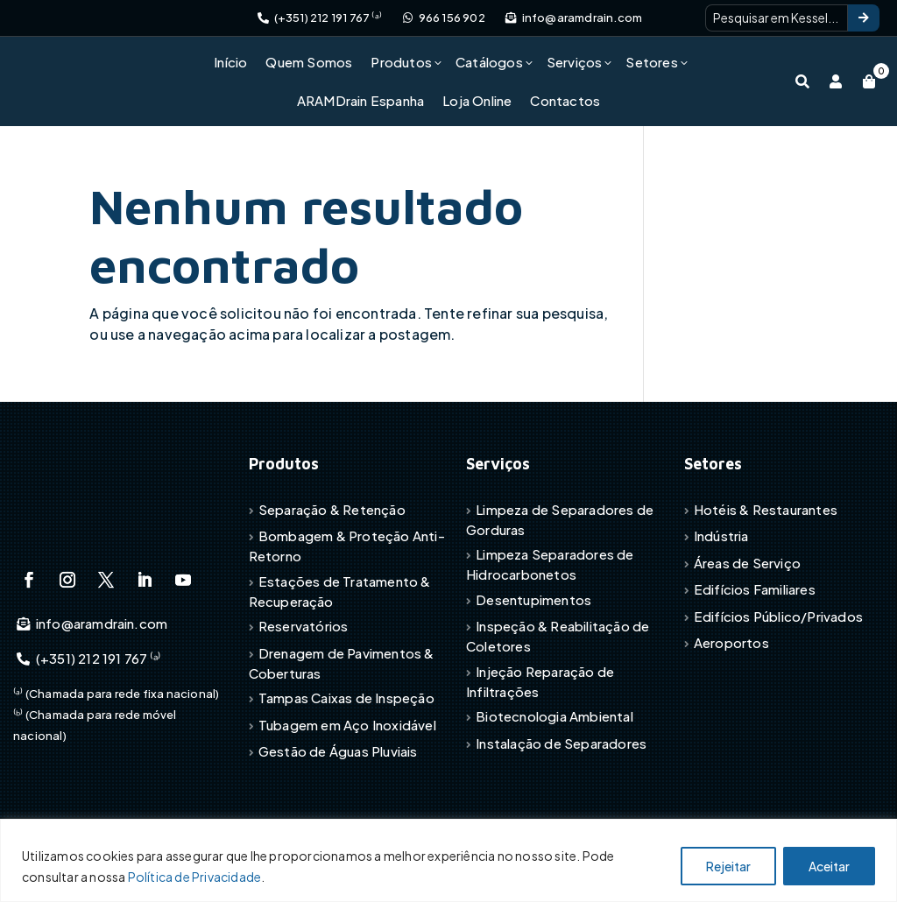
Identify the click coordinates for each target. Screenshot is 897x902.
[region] (448, 860)
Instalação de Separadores (561, 743)
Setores (651, 61)
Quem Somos (308, 61)
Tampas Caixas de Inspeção (346, 697)
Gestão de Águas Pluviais (338, 751)
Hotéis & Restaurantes (765, 509)
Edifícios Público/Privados (778, 616)
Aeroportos (731, 642)
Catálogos (489, 61)
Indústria (721, 535)
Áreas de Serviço (747, 562)
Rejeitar (728, 866)
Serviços (575, 61)
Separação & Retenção (332, 509)
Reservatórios (303, 625)
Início (230, 61)
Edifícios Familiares (755, 589)
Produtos (401, 61)
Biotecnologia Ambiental (554, 716)
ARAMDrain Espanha (360, 100)
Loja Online (477, 100)
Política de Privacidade (195, 876)
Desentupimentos (533, 599)
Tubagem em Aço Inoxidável (347, 724)
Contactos (565, 100)
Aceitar (829, 866)
